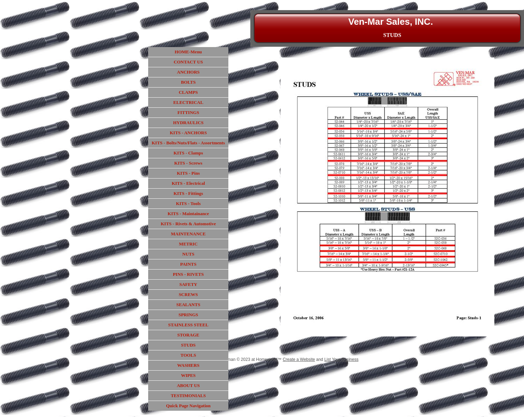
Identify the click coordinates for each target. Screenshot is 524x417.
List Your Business (341, 359)
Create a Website (299, 359)
